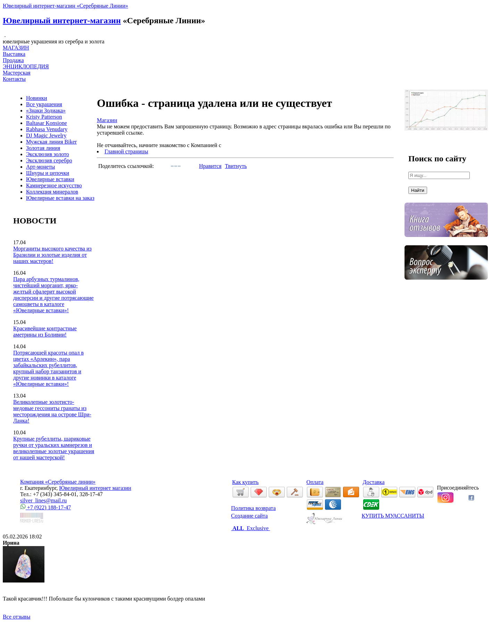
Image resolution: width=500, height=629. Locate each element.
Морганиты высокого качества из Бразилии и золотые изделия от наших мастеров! (52, 255)
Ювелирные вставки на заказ (60, 198)
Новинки (36, 98)
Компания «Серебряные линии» (57, 482)
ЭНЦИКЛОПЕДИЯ (26, 66)
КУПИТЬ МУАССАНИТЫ (393, 516)
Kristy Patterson (44, 117)
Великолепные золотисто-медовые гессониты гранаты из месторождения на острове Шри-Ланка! (52, 411)
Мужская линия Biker (51, 142)
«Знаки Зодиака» (46, 110)
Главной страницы (126, 151)
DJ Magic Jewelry (46, 135)
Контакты (14, 79)
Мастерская (17, 73)
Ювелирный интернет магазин (95, 488)
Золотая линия (43, 148)
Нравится (210, 166)
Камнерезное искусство (54, 185)
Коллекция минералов (52, 192)
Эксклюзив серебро (49, 160)
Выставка (14, 57)
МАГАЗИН (16, 48)
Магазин (107, 120)
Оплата (315, 482)
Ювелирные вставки (50, 179)
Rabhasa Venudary (46, 129)
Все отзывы (16, 617)
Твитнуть (236, 166)
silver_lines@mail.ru (43, 500)
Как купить (245, 482)
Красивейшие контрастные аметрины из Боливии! (45, 331)
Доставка (374, 482)
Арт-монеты (40, 167)
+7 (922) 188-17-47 (45, 507)
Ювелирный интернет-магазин (62, 20)
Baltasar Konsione (46, 123)
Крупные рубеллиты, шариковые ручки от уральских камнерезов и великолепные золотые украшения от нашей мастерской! (53, 448)
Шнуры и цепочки (47, 173)
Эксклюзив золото (47, 154)
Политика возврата (253, 508)
